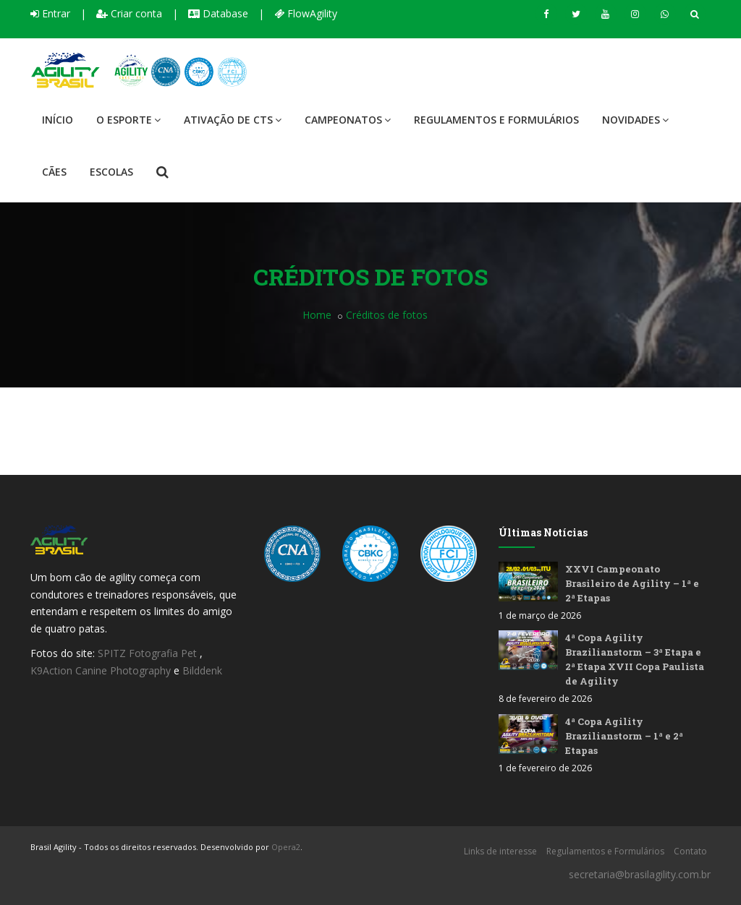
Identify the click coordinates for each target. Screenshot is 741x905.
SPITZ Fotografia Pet (149, 653)
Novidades (635, 119)
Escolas (111, 172)
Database (218, 13)
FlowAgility (305, 13)
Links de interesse (500, 851)
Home (316, 315)
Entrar (50, 13)
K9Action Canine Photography (100, 670)
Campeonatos (348, 119)
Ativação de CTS (232, 119)
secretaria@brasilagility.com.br (640, 874)
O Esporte (128, 119)
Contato (690, 851)
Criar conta (129, 13)
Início (57, 119)
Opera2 (285, 846)
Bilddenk (202, 670)
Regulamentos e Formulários (496, 119)
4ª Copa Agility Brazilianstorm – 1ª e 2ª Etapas (624, 736)
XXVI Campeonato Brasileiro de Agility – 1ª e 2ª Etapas (632, 583)
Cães (54, 172)
